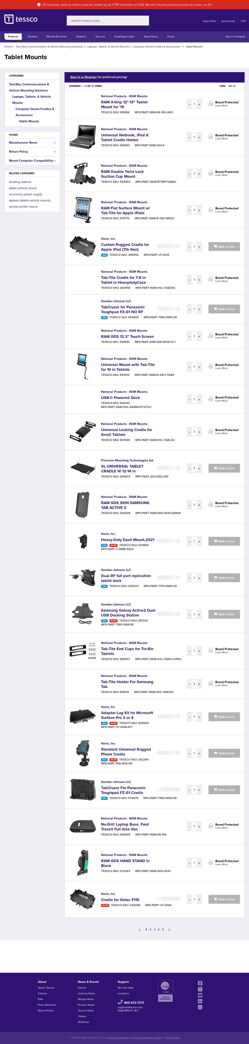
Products (13, 36)
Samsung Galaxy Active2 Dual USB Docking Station (128, 613)
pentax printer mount (23, 206)
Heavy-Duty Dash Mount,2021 (127, 539)
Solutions (32, 36)
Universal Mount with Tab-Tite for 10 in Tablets (128, 367)
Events (170, 36)
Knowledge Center (124, 36)
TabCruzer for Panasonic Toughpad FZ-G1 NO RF (123, 309)
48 (234, 86)
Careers (42, 993)
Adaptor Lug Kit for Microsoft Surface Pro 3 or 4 (127, 715)
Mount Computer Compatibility (32, 160)
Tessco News (86, 1010)
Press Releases (47, 1004)
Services (100, 36)
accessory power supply (25, 194)
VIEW (222, 86)
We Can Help (125, 987)
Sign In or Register (235, 36)
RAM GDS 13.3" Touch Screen (127, 336)
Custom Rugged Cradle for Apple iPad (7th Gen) (125, 247)
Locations (123, 993)
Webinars (83, 1022)
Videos (82, 1016)
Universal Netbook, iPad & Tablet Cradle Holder (125, 137)
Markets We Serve (56, 36)
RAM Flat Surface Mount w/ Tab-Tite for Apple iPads (125, 210)
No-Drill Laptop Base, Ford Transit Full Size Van (125, 827)
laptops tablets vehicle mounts (29, 200)
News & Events (88, 982)
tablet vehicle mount (23, 188)
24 (230, 86)
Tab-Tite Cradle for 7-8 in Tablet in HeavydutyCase (123, 280)
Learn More (221, 105)
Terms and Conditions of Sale (146, 1037)
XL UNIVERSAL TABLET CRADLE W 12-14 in (122, 469)
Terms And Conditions (118, 1037)
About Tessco (151, 36)
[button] (54, 142)
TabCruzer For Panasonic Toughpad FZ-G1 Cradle (123, 790)
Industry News (86, 993)
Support (123, 982)
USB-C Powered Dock (120, 397)
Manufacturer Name (32, 142)
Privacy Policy (173, 1037)
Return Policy (32, 151)
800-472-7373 (134, 1002)
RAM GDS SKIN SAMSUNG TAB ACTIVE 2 (125, 505)
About (42, 982)
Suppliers (81, 36)
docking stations (20, 182)
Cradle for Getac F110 (120, 899)
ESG (40, 999)
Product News (86, 1004)
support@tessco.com (130, 1007)
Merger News (86, 999)
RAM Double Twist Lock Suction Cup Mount (122, 174)
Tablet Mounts (29, 121)
